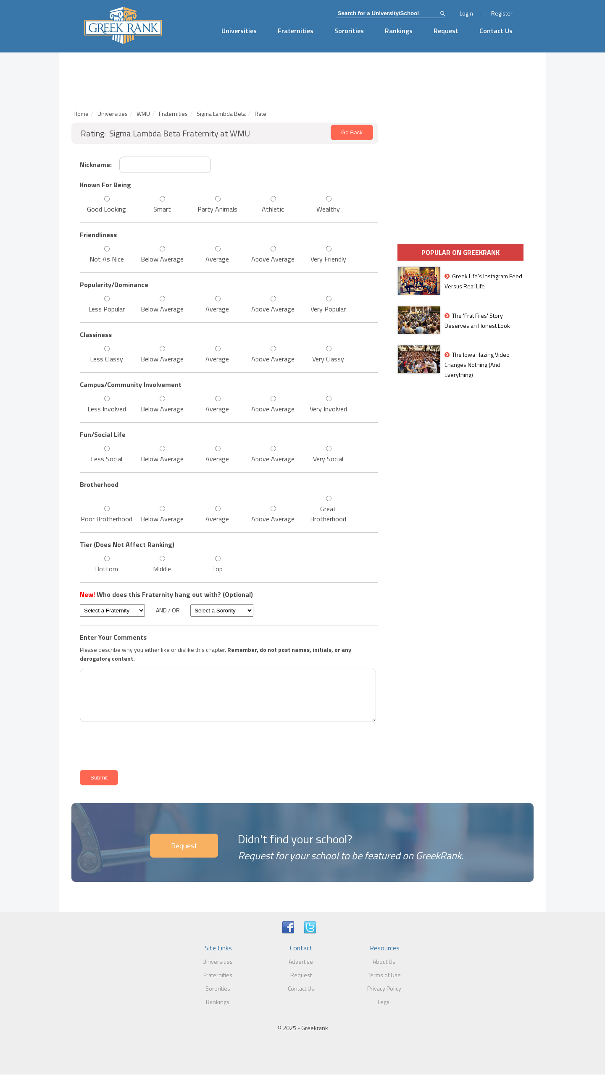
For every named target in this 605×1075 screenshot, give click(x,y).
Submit (99, 777)
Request (446, 31)
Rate (260, 113)
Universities (239, 31)
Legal (384, 1001)
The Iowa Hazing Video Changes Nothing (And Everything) (477, 364)
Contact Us (496, 31)
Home (81, 113)
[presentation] (141, 744)
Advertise (301, 961)
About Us (384, 961)
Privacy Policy (384, 988)
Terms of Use (384, 974)
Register (502, 13)
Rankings (399, 31)
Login (466, 13)
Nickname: (96, 165)
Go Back (352, 132)
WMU (143, 113)
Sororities (349, 31)
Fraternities (295, 31)
